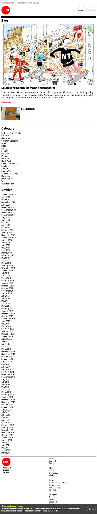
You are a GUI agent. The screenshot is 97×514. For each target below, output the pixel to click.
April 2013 (5, 389)
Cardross (5, 135)
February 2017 (7, 308)
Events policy (54, 487)
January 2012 (7, 427)
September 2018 (8, 270)
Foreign (4, 143)
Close (91, 509)
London (4, 150)
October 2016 (7, 316)
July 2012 (5, 412)
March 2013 (6, 392)
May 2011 (5, 447)
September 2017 (8, 290)
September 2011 (8, 437)
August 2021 (6, 217)
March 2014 (6, 369)
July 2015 (5, 341)
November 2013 (8, 374)
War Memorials (7, 183)
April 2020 (6, 250)
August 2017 (6, 293)
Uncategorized (7, 178)
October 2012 (7, 404)
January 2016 (7, 331)
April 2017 (5, 303)
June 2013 (5, 384)
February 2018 (7, 280)
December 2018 (8, 268)
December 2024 (8, 202)
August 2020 (7, 240)
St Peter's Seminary (9, 173)
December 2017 (8, 285)
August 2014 (6, 361)
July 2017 (5, 295)
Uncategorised (7, 176)
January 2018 (7, 283)
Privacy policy (55, 485)
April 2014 (5, 366)
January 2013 (7, 397)
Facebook (53, 501)
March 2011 (6, 452)
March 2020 (6, 252)
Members (81, 10)
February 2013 (7, 394)
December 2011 (7, 430)
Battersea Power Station (11, 133)
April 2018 (5, 275)
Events (52, 463)
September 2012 (8, 407)
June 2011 (5, 445)
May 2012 (5, 417)
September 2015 (8, 336)
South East (6, 168)
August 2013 (6, 379)
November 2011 (8, 432)
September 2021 (8, 215)
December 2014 (8, 351)
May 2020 (5, 247)
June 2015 (5, 344)
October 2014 (7, 356)
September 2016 (8, 318)
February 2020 (7, 255)
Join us (52, 470)
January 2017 (7, 311)
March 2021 (6, 227)
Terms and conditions (58, 482)
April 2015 (5, 346)
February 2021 (7, 230)
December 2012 (8, 399)
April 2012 (5, 420)
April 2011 (5, 450)
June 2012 (5, 414)
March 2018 (6, 278)
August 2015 (6, 338)
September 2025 (8, 194)
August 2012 (6, 409)
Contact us (53, 473)
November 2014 (8, 354)
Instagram (53, 494)
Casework (5, 138)
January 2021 (7, 232)
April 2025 (5, 197)
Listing (4, 148)
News (51, 458)
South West (6, 171)
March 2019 (6, 263)
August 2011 (6, 440)
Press (51, 480)
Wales (3, 181)
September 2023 (8, 209)
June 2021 (5, 220)
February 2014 (7, 371)
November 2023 (8, 207)
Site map (52, 489)
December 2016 (8, 313)
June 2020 (5, 245)
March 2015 (6, 349)
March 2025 (6, 199)
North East (5, 158)
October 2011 (7, 435)
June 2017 (5, 298)
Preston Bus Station (9, 163)
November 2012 (8, 402)
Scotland (5, 166)
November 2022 (8, 212)
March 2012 (6, 422)
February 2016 (7, 328)
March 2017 (6, 306)
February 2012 (7, 425)
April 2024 (5, 204)
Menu (91, 10)
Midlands (5, 153)
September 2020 (8, 237)
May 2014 (5, 364)
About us (52, 468)
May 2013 (5, 387)
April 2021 (5, 225)
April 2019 (5, 260)
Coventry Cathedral (9, 140)
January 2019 (7, 265)
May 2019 (5, 258)
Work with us (54, 475)
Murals (4, 156)
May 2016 (5, 323)
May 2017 (5, 300)
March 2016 (6, 326)
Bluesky (52, 499)
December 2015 (8, 333)
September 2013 (8, 376)
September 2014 (8, 359)
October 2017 (7, 288)
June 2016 (5, 321)
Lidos (3, 145)
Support (52, 461)
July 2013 (5, 382)
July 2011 (5, 442)
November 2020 (8, 235)
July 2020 (5, 242)
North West (6, 161)
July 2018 (5, 273)
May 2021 (5, 222)
